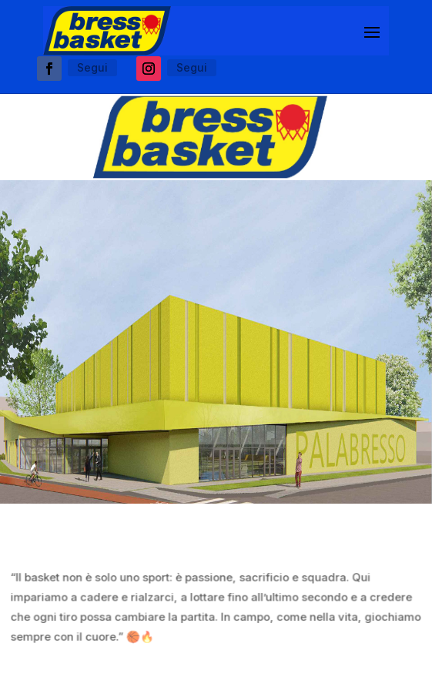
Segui (92, 67)
